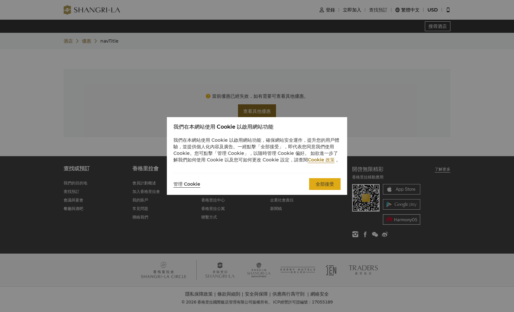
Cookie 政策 (321, 160)
